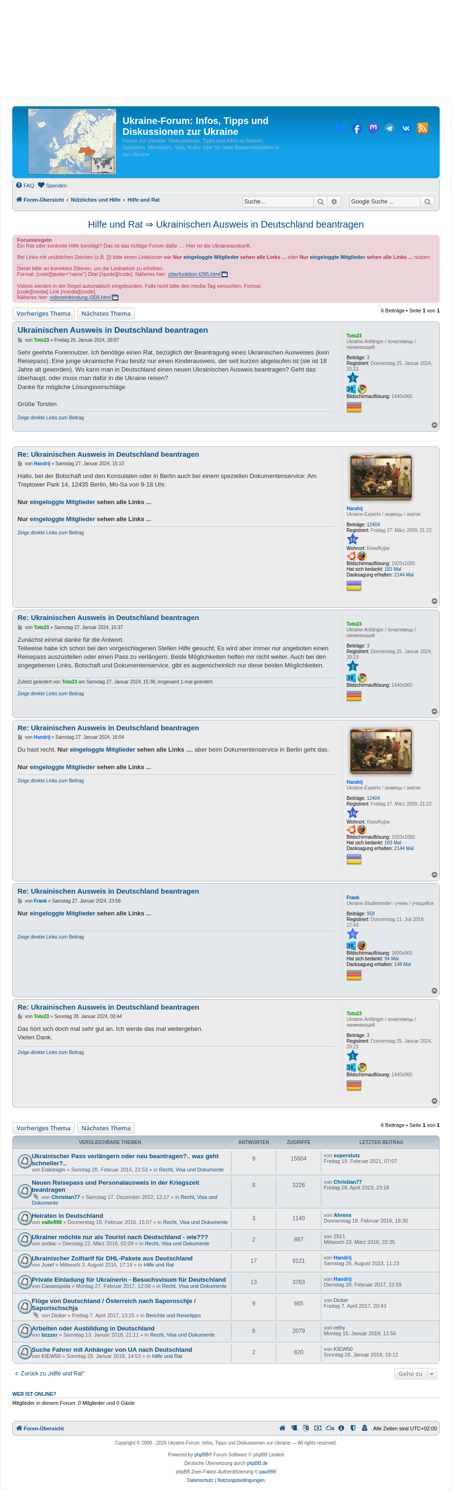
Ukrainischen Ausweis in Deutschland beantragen (260, 224)
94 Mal (391, 958)
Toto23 (354, 335)
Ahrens (343, 1215)
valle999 (52, 1222)
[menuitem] (24, 185)
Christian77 (66, 1197)
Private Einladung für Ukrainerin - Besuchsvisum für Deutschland (129, 1279)
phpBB (202, 1454)
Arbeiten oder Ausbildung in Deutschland (93, 1328)
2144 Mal (404, 574)
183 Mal (392, 569)
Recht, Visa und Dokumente (191, 1169)
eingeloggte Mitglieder (211, 257)
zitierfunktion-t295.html (194, 274)
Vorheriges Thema (44, 313)
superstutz (347, 1155)
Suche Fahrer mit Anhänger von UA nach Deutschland (112, 1349)
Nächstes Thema (106, 313)
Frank (352, 897)
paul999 (267, 1471)
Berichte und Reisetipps (173, 1315)
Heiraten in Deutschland (67, 1215)
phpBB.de (257, 1463)
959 (371, 913)
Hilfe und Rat (115, 224)
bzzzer (50, 1335)
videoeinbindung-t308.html (80, 297)
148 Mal (402, 964)
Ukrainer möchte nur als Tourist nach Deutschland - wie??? (120, 1237)
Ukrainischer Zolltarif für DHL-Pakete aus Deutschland (112, 1258)
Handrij (354, 508)
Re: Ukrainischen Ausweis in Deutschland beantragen (108, 454)
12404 (373, 524)
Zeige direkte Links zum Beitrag (51, 417)
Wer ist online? (34, 1394)
